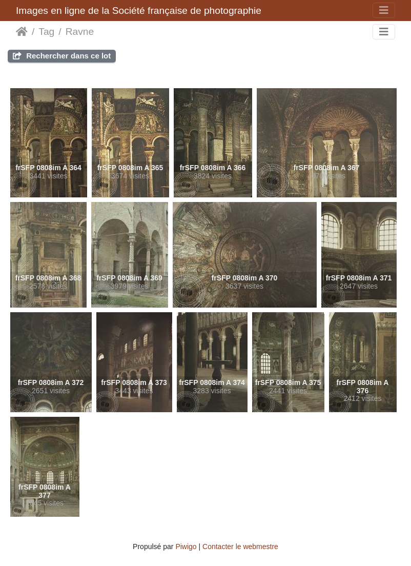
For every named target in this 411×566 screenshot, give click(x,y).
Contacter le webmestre (240, 546)
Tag (46, 31)
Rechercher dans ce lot (62, 55)
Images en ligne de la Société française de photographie (138, 10)
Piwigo (185, 546)
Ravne (80, 31)
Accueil (22, 31)
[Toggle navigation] (384, 10)
